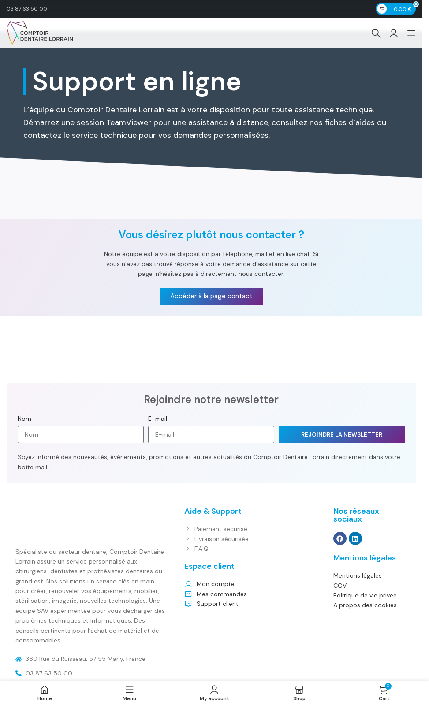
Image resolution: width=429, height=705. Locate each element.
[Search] (376, 33)
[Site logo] (40, 33)
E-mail (157, 419)
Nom (24, 419)
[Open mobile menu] (411, 33)
